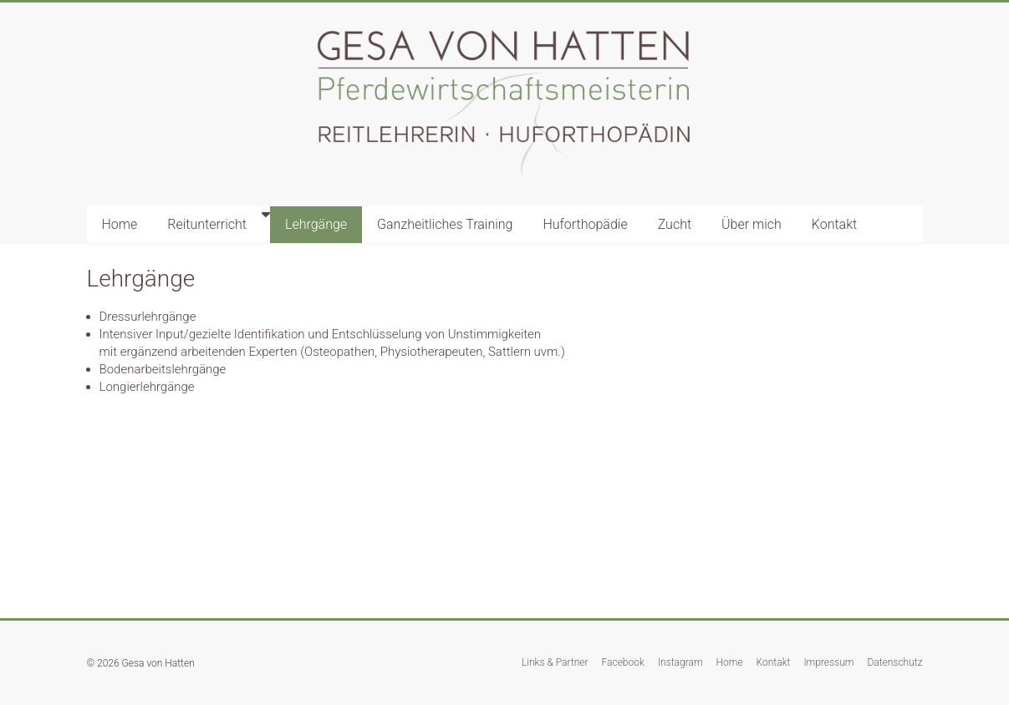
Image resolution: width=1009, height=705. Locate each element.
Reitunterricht (207, 224)
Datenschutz (894, 662)
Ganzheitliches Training (444, 224)
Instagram (680, 662)
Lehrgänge (316, 224)
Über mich (751, 224)
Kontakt (834, 224)
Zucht (674, 224)
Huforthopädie (585, 224)
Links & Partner (555, 662)
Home (120, 224)
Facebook (623, 662)
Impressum (828, 662)
